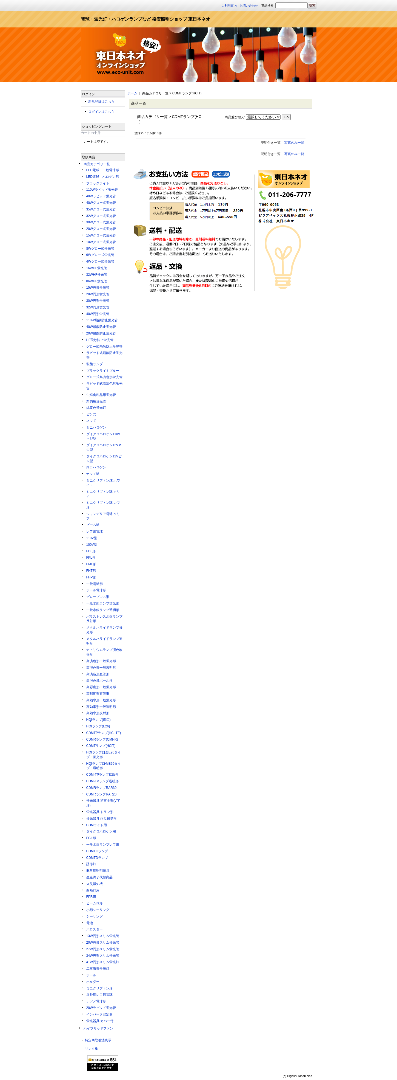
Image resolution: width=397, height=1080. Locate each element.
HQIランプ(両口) (98, 720)
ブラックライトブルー (102, 371)
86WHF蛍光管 (96, 281)
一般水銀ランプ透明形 (102, 610)
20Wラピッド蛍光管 (101, 1008)
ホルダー (92, 982)
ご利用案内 (229, 5)
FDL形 (91, 551)
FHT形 (91, 571)
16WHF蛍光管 (96, 268)
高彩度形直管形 (97, 694)
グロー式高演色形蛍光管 (104, 377)
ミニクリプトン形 (99, 988)
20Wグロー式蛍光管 (101, 229)
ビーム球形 (94, 903)
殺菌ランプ (94, 364)
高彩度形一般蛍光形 (101, 687)
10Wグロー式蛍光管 (101, 242)
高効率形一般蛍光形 (101, 700)
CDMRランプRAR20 (101, 794)
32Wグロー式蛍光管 (101, 216)
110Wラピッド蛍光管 (102, 190)
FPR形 (91, 897)
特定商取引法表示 (98, 1040)
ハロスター (94, 929)
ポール (91, 975)
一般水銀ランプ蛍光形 (102, 603)
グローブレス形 (97, 597)
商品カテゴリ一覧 (97, 164)
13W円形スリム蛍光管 (102, 936)
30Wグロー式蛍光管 (101, 222)
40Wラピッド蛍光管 (101, 196)
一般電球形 (94, 584)
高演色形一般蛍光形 (101, 661)
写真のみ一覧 (294, 143)
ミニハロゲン (96, 427)
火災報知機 (94, 884)
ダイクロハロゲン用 (101, 831)
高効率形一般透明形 (101, 707)
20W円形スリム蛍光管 (102, 942)
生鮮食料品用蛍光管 (101, 395)
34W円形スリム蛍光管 (102, 956)
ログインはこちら (101, 112)
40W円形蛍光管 (98, 314)
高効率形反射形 (97, 713)
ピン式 (91, 414)
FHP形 (91, 577)
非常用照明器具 (97, 871)
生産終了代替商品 (99, 877)
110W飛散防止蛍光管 (102, 320)
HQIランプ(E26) (98, 726)
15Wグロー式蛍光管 (101, 235)
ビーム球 (92, 525)
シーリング (94, 916)
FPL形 (91, 557)
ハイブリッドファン (98, 1028)
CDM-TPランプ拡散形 (102, 775)
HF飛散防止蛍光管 (100, 340)
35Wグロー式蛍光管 (101, 209)
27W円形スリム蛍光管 (102, 949)
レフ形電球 (94, 531)
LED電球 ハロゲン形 (102, 177)
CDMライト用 (96, 825)
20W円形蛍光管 (98, 294)
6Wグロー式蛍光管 (100, 255)
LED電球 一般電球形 (102, 170)
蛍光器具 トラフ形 (99, 812)
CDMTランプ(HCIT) (101, 746)
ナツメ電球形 (96, 1001)
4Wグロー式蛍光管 (100, 261)
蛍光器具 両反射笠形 (101, 818)
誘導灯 (91, 864)
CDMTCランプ (97, 851)
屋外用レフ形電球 (99, 995)
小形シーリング (97, 910)
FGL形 (91, 838)
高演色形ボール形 (99, 680)
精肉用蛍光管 (96, 401)
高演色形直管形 (97, 674)
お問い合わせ (249, 5)
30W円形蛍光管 (98, 301)
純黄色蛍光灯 (96, 408)
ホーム (132, 93)
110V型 (91, 538)
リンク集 (91, 1049)
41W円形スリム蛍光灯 (102, 962)
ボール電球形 (96, 590)
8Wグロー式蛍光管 (100, 249)
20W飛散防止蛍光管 (101, 333)
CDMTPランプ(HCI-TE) (103, 733)
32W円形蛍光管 (98, 307)
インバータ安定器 (99, 1014)
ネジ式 (91, 421)
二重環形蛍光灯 (97, 969)
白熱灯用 (92, 890)
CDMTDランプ (97, 858)
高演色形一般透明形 (101, 668)
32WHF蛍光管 (96, 275)
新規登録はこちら (101, 101)
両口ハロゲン (96, 467)
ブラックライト (97, 183)
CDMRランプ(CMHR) (102, 739)
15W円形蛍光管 (98, 287)
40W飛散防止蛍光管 (101, 327)
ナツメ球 (92, 474)
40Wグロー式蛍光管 (101, 203)
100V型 (91, 545)
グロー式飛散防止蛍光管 (104, 346)
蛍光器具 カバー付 (99, 1021)
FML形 (91, 564)
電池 (89, 923)
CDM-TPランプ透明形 (102, 781)
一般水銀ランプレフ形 (102, 844)
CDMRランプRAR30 (101, 788)
